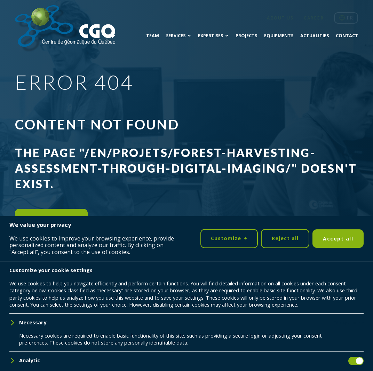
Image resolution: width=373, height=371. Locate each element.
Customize (229, 346)
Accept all (338, 346)
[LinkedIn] (25, 294)
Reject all (285, 346)
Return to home (51, 218)
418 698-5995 (319, 317)
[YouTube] (47, 294)
